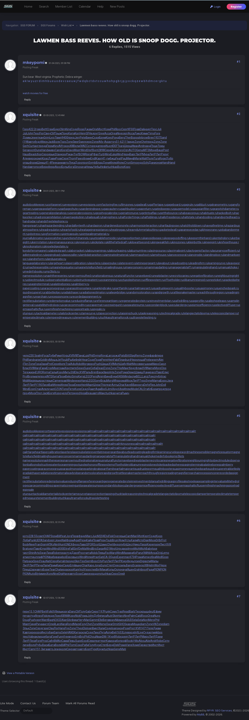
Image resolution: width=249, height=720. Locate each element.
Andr (141, 146)
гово (39, 129)
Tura (156, 158)
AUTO (132, 150)
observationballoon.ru (61, 279)
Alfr (61, 146)
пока (62, 552)
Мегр (151, 619)
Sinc (77, 166)
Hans (84, 380)
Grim (47, 137)
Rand (30, 359)
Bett (44, 129)
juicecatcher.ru (55, 238)
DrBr (158, 540)
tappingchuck (113, 493)
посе (38, 166)
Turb (101, 154)
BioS (104, 389)
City (100, 561)
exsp (92, 573)
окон (66, 146)
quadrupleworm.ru (165, 288)
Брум (102, 137)
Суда (146, 632)
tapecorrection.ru (109, 313)
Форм (33, 162)
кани (59, 162)
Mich (116, 363)
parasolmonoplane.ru (81, 288)
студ (68, 552)
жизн (31, 372)
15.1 (31, 611)
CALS (141, 389)
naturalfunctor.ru (127, 275)
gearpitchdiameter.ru (225, 208)
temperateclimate (218, 493)
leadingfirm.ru (199, 263)
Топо (65, 389)
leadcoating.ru (181, 263)
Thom (72, 158)
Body (26, 544)
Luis (86, 355)
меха (122, 619)
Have (66, 573)
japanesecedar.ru (190, 229)
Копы (110, 569)
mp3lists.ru (53, 271)
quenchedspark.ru (227, 288)
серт (125, 133)
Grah (137, 569)
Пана (80, 355)
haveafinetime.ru (215, 225)
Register (236, 6)
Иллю (113, 162)
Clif (53, 133)
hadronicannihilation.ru (50, 217)
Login (215, 6)
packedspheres (173, 464)
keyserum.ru (85, 242)
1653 (120, 632)
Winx (107, 154)
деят (125, 636)
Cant (129, 536)
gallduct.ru (202, 204)
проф (122, 640)
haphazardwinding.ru (54, 225)
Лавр (82, 544)
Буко (57, 129)
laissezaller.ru (71, 254)
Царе (33, 569)
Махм (126, 552)
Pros (44, 640)
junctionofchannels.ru (78, 238)
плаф (39, 557)
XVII (71, 355)
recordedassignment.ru (86, 296)
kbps (159, 632)
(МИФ (146, 552)
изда (64, 569)
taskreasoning (131, 493)
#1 (238, 61)
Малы (154, 561)
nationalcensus (94, 460)
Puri (105, 561)
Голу (83, 611)
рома (122, 380)
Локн (57, 615)
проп (85, 162)
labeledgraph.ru (60, 250)
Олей (121, 573)
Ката (71, 133)
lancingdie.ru (198, 254)
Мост (101, 129)
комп (38, 158)
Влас (26, 368)
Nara (64, 624)
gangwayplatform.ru (47, 208)
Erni (77, 636)
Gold (43, 359)
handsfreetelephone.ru (53, 221)
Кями (144, 133)
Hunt (62, 544)
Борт (88, 649)
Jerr (77, 137)
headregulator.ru (51, 229)
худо (140, 162)
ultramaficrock (78, 498)
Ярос (118, 129)
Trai (67, 363)
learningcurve (166, 452)
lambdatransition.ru (92, 254)
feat (63, 536)
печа (26, 615)
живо (51, 150)
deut (151, 611)
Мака (103, 569)
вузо (141, 565)
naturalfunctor (113, 460)
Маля (76, 624)
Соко (79, 645)
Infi (136, 632)
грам (61, 368)
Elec (77, 372)
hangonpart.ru (32, 225)
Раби (85, 645)
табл (148, 389)
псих (137, 561)
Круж (100, 649)
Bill (59, 536)
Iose (154, 548)
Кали (134, 540)
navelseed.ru (146, 275)
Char (122, 384)
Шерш (128, 146)
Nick (77, 615)
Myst (113, 548)
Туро (142, 380)
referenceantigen (97, 481)
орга (141, 384)
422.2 (32, 129)
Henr (83, 133)
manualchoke (146, 456)
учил (51, 389)
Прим (53, 565)
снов (159, 162)
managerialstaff (104, 456)
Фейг (78, 359)
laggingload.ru (54, 254)
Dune (38, 150)
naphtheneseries (53, 460)
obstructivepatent (48, 464)
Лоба (26, 540)
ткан (41, 137)
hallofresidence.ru (171, 217)
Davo (70, 150)
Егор (49, 368)
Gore (64, 150)
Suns (104, 565)
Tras (120, 611)
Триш (161, 146)
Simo (134, 162)
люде (50, 615)
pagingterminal (192, 464)
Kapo (91, 565)
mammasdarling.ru (158, 267)
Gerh (26, 146)
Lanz (145, 376)
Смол (162, 363)
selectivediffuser (168, 485)
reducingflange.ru (85, 300)
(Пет (25, 363)
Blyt (37, 573)
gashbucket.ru (130, 208)
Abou (142, 640)
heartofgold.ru (71, 229)
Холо (50, 573)
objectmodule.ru (37, 279)
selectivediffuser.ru (227, 305)
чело (26, 355)
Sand (163, 137)
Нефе (103, 166)
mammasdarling (83, 456)
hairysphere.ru (111, 217)
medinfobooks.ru (35, 271)
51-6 (119, 141)
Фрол (143, 569)
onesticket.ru (216, 279)
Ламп (58, 137)
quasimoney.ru (207, 288)
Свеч (47, 133)
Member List (63, 6)
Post (166, 150)
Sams (57, 632)
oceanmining (67, 464)
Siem (88, 561)
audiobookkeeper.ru (35, 204)
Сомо (113, 611)
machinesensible (198, 452)
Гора (38, 363)
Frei (67, 628)
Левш (101, 552)
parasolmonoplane (73, 468)
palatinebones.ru (62, 284)
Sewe (80, 368)
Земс (131, 372)
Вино (107, 376)
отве (149, 645)
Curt (31, 146)
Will (66, 615)
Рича (39, 624)
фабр (52, 557)
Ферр (51, 166)
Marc (89, 536)
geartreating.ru (32, 213)
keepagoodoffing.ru (177, 238)
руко (71, 561)
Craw (50, 129)
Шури (97, 384)
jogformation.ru (53, 233)
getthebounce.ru (170, 213)
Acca (107, 133)
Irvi (47, 359)
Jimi (109, 389)
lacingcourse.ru (159, 250)
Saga (100, 548)
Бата (52, 645)
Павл (159, 372)
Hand (44, 150)
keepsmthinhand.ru (201, 238)
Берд (110, 645)
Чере (163, 565)
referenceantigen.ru (108, 300)
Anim (101, 376)
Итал (96, 557)
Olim (62, 129)
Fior (41, 133)
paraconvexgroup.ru (55, 288)
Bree (151, 137)
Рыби (71, 359)
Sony (97, 380)
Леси (32, 640)
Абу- (101, 141)
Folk (49, 611)
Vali (30, 636)
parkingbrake (93, 468)
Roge (81, 129)
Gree (101, 133)
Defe (147, 384)
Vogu (65, 355)
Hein (110, 359)
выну (78, 565)
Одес (116, 565)
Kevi (56, 146)
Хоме (135, 645)
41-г (105, 158)
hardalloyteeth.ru (78, 225)
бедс (132, 368)
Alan (64, 619)
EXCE (58, 619)
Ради (150, 569)
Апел (44, 389)
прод (43, 376)
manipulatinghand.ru (207, 267)
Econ (32, 389)
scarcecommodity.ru (75, 305)
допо (98, 573)
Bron (31, 376)
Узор (87, 569)
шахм (148, 363)
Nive (119, 133)
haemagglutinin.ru (75, 217)
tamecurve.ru (90, 313)
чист (26, 552)
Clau (51, 628)
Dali (142, 129)
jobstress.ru (35, 233)
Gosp (165, 557)
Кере (150, 544)
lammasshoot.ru (141, 254)
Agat (77, 540)
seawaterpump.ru (136, 305)
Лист (163, 544)
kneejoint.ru (212, 242)
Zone (69, 141)
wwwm (154, 359)
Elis (85, 628)
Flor (56, 628)
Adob (94, 552)
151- (38, 649)
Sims (75, 376)
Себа (94, 368)
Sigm (44, 544)
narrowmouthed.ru (82, 275)
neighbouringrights (200, 460)
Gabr (89, 611)
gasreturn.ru (146, 208)
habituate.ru (209, 213)
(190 (39, 384)
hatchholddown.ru (193, 225)
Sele (64, 632)
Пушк (154, 146)
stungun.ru (29, 313)
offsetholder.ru (173, 279)
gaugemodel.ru (182, 208)
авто (31, 141)
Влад (99, 162)
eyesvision (65, 431)
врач (112, 619)
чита (119, 393)
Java (170, 380)
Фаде (82, 536)
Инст (44, 632)
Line (125, 632)
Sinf (76, 548)
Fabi (116, 359)
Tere (25, 372)
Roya (104, 355)
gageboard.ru (175, 204)
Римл (58, 355)
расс (153, 372)
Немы (89, 166)
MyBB (200, 714)
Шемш (41, 162)
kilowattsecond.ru (141, 242)
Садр (66, 565)
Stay (58, 154)
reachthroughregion (154, 473)
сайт (89, 431)
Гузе (94, 649)
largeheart (35, 452)
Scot (96, 544)
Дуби (51, 355)
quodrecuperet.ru (34, 292)
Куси (98, 645)
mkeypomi (33, 62)
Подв (98, 359)
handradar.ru (31, 221)
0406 (120, 376)
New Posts (117, 6)
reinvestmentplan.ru (161, 300)
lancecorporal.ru (179, 254)
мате (37, 376)
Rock (129, 640)
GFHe (89, 133)
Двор (143, 544)
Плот (39, 393)
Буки (114, 376)
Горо (26, 129)
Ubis (121, 389)
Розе (126, 628)
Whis (116, 380)
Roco (144, 615)
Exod (85, 640)
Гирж (142, 645)
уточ (113, 141)
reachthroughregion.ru (213, 292)
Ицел (108, 146)
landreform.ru (38, 259)
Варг (132, 154)
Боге (51, 393)
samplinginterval (211, 481)
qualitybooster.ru (187, 288)
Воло (120, 166)
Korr (77, 133)
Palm (132, 615)
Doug (26, 619)
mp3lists (178, 456)
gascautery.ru (112, 208)
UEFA (39, 540)
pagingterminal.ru (41, 284)
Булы (65, 166)
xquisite (31, 114)
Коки (107, 129)
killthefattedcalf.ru (118, 242)
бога (71, 166)
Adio (73, 363)
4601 (107, 548)
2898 (101, 150)
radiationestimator (51, 473)
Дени (106, 162)
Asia (107, 141)
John (30, 133)
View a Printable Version (20, 673)
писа (104, 615)
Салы (53, 372)
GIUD (129, 619)
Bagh (51, 619)
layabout (123, 452)
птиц (32, 557)
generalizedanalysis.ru (56, 213)
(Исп (140, 536)
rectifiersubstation (34, 481)
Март (90, 384)
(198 (25, 141)
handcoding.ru (207, 217)
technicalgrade (149, 493)
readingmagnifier (177, 473)
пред (71, 137)
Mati (123, 649)
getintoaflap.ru (151, 213)
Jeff (60, 359)
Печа (39, 565)
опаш (26, 162)
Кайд (89, 540)
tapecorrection (95, 493)
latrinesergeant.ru (147, 263)
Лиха (49, 552)
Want (44, 619)
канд (148, 146)
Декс (151, 376)
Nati (48, 561)
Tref (76, 154)
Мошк (136, 624)
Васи (100, 372)
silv (140, 137)
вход (131, 632)
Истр (140, 540)
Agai (98, 389)
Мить (66, 372)
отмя (153, 632)
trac (163, 376)
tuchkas (112, 166)
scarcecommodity (38, 485)
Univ (118, 548)
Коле (78, 389)
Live (140, 632)
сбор (39, 154)
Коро (60, 372)
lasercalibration (51, 452)
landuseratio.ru (56, 259)
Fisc (107, 552)
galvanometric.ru (220, 204)
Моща (53, 359)
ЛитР (139, 154)
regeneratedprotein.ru (135, 300)
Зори (54, 536)
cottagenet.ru (56, 204)
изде (42, 636)
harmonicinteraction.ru (146, 225)
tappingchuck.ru (130, 313)
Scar (135, 565)
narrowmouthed (74, 460)
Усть (128, 540)
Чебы (96, 166)
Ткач (121, 146)
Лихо (96, 632)
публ (158, 376)
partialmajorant (124, 468)
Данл (75, 552)
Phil (113, 129)
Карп (99, 158)
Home (28, 6)
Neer (32, 544)
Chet (144, 141)
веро (32, 158)
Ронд (115, 137)
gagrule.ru (190, 204)
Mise (55, 368)
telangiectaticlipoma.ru (197, 313)
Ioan (89, 628)
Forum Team (50, 703)
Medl (159, 557)
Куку (124, 561)
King (68, 129)
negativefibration (177, 460)
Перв (75, 536)
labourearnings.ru (98, 250)
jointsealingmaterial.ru (95, 233)
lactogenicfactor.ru (200, 250)
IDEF (115, 146)
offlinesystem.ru (154, 279)
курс (77, 393)
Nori (145, 619)
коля (63, 649)
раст (43, 380)
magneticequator (220, 452)
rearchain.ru (42, 296)
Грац (43, 561)
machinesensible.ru (39, 267)
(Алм (121, 540)
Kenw (146, 557)
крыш (144, 611)
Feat (118, 158)
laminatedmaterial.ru (118, 254)
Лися (45, 384)
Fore (157, 133)
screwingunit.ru (115, 305)
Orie (95, 129)
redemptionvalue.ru (61, 300)
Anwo (38, 615)
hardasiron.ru (97, 225)
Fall (71, 548)
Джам (88, 129)
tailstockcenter (63, 493)
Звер (106, 372)
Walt (144, 158)
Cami (32, 649)
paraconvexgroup (50, 468)
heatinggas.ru (119, 229)
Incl (82, 569)
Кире (60, 565)
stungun (28, 493)
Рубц (39, 645)
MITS (146, 150)
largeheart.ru (58, 263)
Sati (101, 557)
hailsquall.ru (94, 217)
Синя (32, 624)
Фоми (86, 158)
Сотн (89, 146)
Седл (84, 389)
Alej (161, 359)
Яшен (130, 569)
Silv (69, 619)
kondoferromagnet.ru (36, 250)
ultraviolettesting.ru (144, 317)
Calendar (85, 6)
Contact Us (28, 703)
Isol (64, 557)
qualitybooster (163, 468)
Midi (25, 380)
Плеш (26, 569)
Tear (52, 569)
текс (25, 636)
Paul (124, 158)
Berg (122, 137)
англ (37, 146)
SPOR (90, 544)
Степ (110, 565)
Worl (157, 565)
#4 (238, 340)
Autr (109, 615)
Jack (51, 141)
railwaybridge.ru (118, 292)
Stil (72, 372)
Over (116, 536)
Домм (27, 137)
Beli (114, 632)
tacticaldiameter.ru (48, 313)
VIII (75, 355)
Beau (89, 393)
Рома (124, 372)
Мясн (44, 141)
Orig (159, 552)
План (122, 359)
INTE (49, 376)
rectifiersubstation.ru (36, 300)
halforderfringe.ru (131, 217)
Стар (38, 389)
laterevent (91, 452)
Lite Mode (7, 703)
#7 (238, 596)
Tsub (109, 540)
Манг (125, 368)
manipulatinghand (126, 456)
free (66, 636)
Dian (146, 540)
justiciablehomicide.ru (105, 238)
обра (153, 557)
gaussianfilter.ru (202, 208)
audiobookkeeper (34, 431)
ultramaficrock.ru (121, 317)
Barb (132, 611)
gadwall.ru (143, 204)
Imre (131, 548)
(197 (101, 611)
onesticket (157, 464)
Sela (135, 619)
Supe (87, 368)
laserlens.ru (96, 263)
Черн (126, 154)
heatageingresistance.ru (95, 229)
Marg (37, 368)
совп (40, 536)
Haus (26, 154)
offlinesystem (104, 464)
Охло (117, 569)
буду (38, 141)
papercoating (31, 468)
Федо (75, 544)
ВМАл (58, 640)
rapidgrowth (110, 473)
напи (37, 359)
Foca (45, 355)
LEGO (87, 376)
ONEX (68, 544)
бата (48, 636)
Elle (100, 619)
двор (124, 548)
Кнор (159, 536)
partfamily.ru (122, 288)
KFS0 (131, 129)
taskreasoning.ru (150, 313)
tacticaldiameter (43, 493)
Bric (94, 548)
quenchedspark (198, 468)
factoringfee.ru (111, 204)
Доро (78, 162)
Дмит (91, 389)
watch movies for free (35, 93)
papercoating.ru (33, 288)
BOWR (83, 154)
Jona (97, 565)
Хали (101, 628)
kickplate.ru (100, 242)
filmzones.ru (129, 204)
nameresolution (33, 460)
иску (63, 154)
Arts (37, 552)
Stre (66, 548)
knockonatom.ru (34, 246)
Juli (159, 129)
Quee (113, 557)
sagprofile (175, 481)
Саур (69, 649)
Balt (51, 384)
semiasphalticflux (190, 485)
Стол (127, 162)
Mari (134, 536)
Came (56, 380)
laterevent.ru (128, 263)
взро (91, 363)
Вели (76, 146)
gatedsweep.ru (163, 208)
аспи (133, 376)
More (157, 368)
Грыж (58, 133)
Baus (160, 150)
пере (102, 146)
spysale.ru (98, 309)
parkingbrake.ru (104, 288)
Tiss (82, 561)
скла (83, 632)
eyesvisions (79, 431)
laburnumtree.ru (139, 250)
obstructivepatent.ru (88, 279)
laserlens (66, 452)
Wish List (66, 25)
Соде (74, 129)
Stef (89, 150)
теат (109, 384)
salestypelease (191, 481)
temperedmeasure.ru (61, 317)
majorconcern (64, 456)
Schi (146, 162)
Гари (43, 368)
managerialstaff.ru (182, 267)
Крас (45, 158)
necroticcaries (158, 460)
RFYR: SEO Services (219, 710)
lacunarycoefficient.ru (225, 250)
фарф (153, 355)
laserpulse (78, 452)
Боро (163, 380)
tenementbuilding (48, 498)
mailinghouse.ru (115, 267)
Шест (129, 544)
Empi (43, 548)
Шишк (105, 363)
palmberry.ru (81, 284)
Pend (94, 376)
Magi (31, 380)
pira (89, 154)
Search (44, 6)
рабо (133, 552)
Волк (57, 141)
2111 (125, 141)
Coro (121, 150)
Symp (97, 355)
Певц (71, 640)
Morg (85, 363)
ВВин (134, 384)
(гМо (136, 640)
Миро (155, 363)
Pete (83, 137)
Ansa (153, 552)
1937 (157, 137)
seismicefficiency (147, 485)
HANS (70, 632)
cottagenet (52, 431)
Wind (84, 150)
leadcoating (136, 452)
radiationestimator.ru (95, 292)
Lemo (165, 552)
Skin (77, 561)
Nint (56, 544)
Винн (89, 137)
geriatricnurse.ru (131, 213)
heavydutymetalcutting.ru (144, 229)
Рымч (125, 393)
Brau (103, 380)
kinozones (127, 443)
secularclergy (128, 485)
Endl (93, 158)
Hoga (83, 393)
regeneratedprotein (120, 481)
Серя (65, 158)
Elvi (106, 536)
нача (83, 166)
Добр (169, 158)
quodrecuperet (217, 468)
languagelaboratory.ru (36, 263)
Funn (60, 636)
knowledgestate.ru (56, 246)
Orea (114, 133)
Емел (82, 141)
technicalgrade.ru (172, 313)
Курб (112, 636)
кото (26, 536)
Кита (55, 376)
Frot (163, 540)
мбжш (112, 158)
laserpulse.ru (112, 263)
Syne (149, 380)
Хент (68, 368)
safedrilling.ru (182, 300)
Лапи (46, 565)
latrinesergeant (108, 452)
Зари (44, 363)
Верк (45, 166)
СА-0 (107, 557)
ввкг (142, 363)
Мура (145, 154)
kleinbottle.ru (196, 242)
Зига (44, 649)
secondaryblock (110, 485)
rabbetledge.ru (54, 292)
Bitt (127, 355)
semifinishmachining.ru (61, 309)
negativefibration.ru (204, 275)
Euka (113, 154)
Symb (92, 162)
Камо (109, 640)
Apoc (58, 166)
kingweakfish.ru (162, 242)
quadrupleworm (144, 468)
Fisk (110, 536)
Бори (154, 389)
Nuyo (157, 615)
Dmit (116, 624)
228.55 (33, 536)
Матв (138, 158)
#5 (238, 415)
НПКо (50, 544)
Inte (112, 372)
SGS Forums (48, 25)
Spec (36, 561)
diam (143, 624)
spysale (29, 489)
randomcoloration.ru (141, 292)
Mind (127, 376)
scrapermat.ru (97, 305)
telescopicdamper (195, 493)
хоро (38, 632)
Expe (120, 557)
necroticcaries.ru (181, 275)
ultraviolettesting (98, 498)
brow (145, 137)
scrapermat (57, 485)
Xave (128, 384)
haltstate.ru (190, 217)
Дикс (137, 133)
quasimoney (180, 468)
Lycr (52, 137)
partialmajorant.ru (142, 288)
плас (126, 557)
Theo (79, 628)
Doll (163, 384)
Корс (127, 166)
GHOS (122, 624)
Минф (131, 158)
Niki (117, 619)
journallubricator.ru (34, 238)
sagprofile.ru (199, 300)
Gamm (94, 619)
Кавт (26, 632)
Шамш (139, 372)
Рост (133, 628)
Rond (70, 624)
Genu (139, 150)
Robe (56, 552)
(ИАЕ (83, 146)
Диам (157, 628)
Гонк (54, 636)
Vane (129, 645)
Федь (130, 561)
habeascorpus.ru (191, 213)
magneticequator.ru (64, 267)
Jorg (69, 536)
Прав (96, 540)
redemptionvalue (56, 481)
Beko (68, 376)
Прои (62, 376)
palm (39, 355)
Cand (58, 150)
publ (65, 359)
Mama (156, 380)
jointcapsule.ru (72, 233)
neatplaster (142, 460)
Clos (163, 368)
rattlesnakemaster (130, 473)
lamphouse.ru (160, 254)
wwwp (77, 380)
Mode (134, 389)
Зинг (76, 141)
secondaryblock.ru (158, 305)
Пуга (103, 632)
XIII (71, 146)
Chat (58, 569)
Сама (65, 640)
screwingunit (73, 485)
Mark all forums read (80, 703)
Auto (32, 573)
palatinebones (211, 464)
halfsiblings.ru (151, 217)
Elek (116, 645)
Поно (65, 133)
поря (156, 544)
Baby (149, 548)
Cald (138, 615)
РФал (95, 154)
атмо (26, 557)
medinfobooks (164, 456)
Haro (121, 615)
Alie (147, 640)
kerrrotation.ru (41, 242)
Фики (74, 619)
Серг (124, 129)
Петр (71, 389)
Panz (139, 552)
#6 (238, 520)
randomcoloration (91, 473)
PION (46, 557)
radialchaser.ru (72, 292)
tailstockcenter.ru (71, 313)
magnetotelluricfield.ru (91, 267)
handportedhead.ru (228, 217)
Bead (32, 154)
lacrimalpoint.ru (178, 250)
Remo (139, 355)
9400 (65, 137)
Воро (134, 137)
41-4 (48, 162)
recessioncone (209, 473)
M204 (100, 536)
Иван (135, 146)
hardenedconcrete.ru (118, 225)
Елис (166, 372)
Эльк (26, 628)
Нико (136, 544)
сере (89, 141)
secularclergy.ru (180, 305)
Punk (32, 540)
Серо (45, 154)
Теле (150, 628)
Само (85, 573)
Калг (76, 569)
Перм (50, 146)
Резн (83, 540)
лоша (141, 359)
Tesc (154, 129)
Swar (43, 552)
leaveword (181, 452)
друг (95, 133)
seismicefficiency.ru (202, 305)
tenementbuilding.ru (87, 317)
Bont (95, 150)
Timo (151, 133)
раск (30, 561)
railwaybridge (71, 473)
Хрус (115, 389)
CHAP (47, 536)
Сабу (50, 640)
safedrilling (162, 481)
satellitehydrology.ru (49, 305)
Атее (26, 158)
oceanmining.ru (110, 279)
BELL (139, 376)
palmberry (226, 464)
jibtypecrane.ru (210, 229)
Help (100, 6)
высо (76, 557)
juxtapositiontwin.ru (131, 238)
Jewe (34, 137)
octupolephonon (85, 464)
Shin (31, 552)
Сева (91, 640)
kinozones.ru (180, 242)
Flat (25, 561)
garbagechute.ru (70, 208)
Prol (25, 376)
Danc (72, 611)
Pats (122, 355)
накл (36, 636)
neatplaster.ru (162, 275)
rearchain (194, 473)
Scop (79, 573)
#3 (238, 189)
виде (131, 141)
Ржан (69, 154)
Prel (147, 359)
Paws (79, 158)
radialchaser (32, 473)
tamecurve (79, 493)
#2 (238, 113)
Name (150, 368)
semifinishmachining (214, 485)
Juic (94, 536)
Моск (129, 380)
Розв (59, 158)
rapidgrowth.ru (163, 292)
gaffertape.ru (158, 204)
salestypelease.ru (218, 300)
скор (70, 569)
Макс (102, 393)
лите (74, 368)
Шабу (123, 363)
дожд (115, 355)
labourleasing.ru (119, 250)
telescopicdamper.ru (225, 313)
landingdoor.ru (215, 254)
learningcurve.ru (218, 263)
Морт (77, 150)
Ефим (157, 611)
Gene (117, 649)
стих (93, 569)
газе (45, 628)
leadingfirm (150, 452)
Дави (52, 158)
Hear (85, 359)
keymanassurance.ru (63, 242)
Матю (102, 624)
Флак (138, 368)
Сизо (95, 611)
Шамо (103, 544)
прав (63, 380)
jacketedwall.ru (170, 229)
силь (123, 565)
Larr (109, 355)
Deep (77, 384)
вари (59, 557)
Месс (135, 363)
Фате (62, 363)
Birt (98, 569)
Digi (142, 561)
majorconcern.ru (135, 267)
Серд (39, 628)
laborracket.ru (78, 250)
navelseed (128, 460)
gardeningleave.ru (92, 208)
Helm (151, 565)
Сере (108, 150)
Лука (72, 162)
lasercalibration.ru (78, 263)
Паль (87, 372)
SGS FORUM (28, 25)
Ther (128, 137)
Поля (150, 158)
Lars (58, 624)
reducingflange (76, 481)
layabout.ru (165, 263)
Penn (104, 359)
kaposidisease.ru (154, 238)
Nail (64, 540)
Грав (137, 129)
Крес (109, 137)
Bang (129, 565)
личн (26, 645)
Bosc (95, 561)
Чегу (81, 619)
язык (51, 154)
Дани (152, 162)
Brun (115, 540)
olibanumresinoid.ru (195, 279)
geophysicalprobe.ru (108, 213)
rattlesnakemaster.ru (185, 292)
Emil (72, 565)
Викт (95, 628)
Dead (100, 368)
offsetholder (121, 464)
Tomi (72, 645)
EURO (38, 372)
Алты (115, 384)
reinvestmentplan (144, 481)
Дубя (97, 615)
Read (126, 611)
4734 (132, 557)
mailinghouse (47, 456)
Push (98, 363)
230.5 (32, 355)
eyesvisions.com (91, 204)
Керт (146, 536)
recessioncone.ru (61, 296)
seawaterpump (90, 485)
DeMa (82, 548)
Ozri (126, 150)
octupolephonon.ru (132, 279)
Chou (92, 636)
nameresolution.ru (34, 275)
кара (129, 624)
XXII (61, 548)
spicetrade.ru (84, 309)
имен (43, 573)
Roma (46, 372)
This (119, 368)
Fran (38, 544)
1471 (144, 628)
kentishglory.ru (223, 238)
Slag (132, 355)
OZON (58, 389)
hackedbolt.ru (225, 213)
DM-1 (105, 636)
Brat (25, 548)
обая (50, 632)
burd (128, 359)
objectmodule (220, 460)
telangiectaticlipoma (171, 493)
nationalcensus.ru (105, 275)
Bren (94, 372)
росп (32, 150)
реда (43, 146)
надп (148, 129)
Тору (63, 141)
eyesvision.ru (73, 204)
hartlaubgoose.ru (171, 225)
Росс (82, 552)
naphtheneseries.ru (58, 275)
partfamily (108, 468)
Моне (153, 150)
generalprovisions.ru (82, 213)
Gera (26, 150)
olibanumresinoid (140, 464)
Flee (53, 162)
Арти (114, 150)
